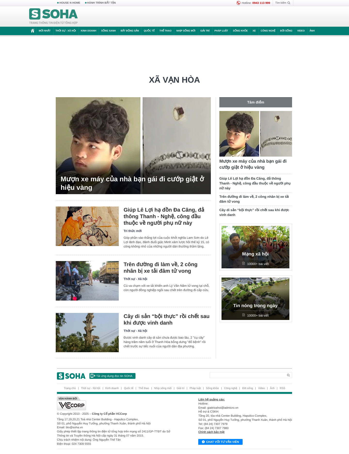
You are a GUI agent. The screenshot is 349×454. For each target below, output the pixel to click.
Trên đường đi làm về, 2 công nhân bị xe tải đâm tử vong (161, 267)
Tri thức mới (133, 231)
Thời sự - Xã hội (66, 31)
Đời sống (286, 31)
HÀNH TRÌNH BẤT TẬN (101, 2)
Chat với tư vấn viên (220, 442)
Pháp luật (221, 31)
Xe (254, 31)
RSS (282, 388)
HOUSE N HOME (69, 2)
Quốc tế (149, 31)
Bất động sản (130, 31)
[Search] (247, 375)
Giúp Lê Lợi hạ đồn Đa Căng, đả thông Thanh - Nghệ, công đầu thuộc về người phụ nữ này (164, 216)
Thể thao (165, 31)
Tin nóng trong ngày (255, 305)
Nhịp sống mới (185, 31)
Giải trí (205, 31)
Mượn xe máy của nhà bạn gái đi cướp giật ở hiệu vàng (132, 183)
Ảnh (312, 31)
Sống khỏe (240, 31)
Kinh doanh (88, 31)
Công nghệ (268, 31)
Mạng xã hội (255, 254)
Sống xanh (108, 31)
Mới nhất (45, 31)
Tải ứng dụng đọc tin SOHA (111, 376)
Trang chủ (70, 388)
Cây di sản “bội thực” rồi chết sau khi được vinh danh (167, 319)
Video (301, 31)
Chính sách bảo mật (211, 432)
